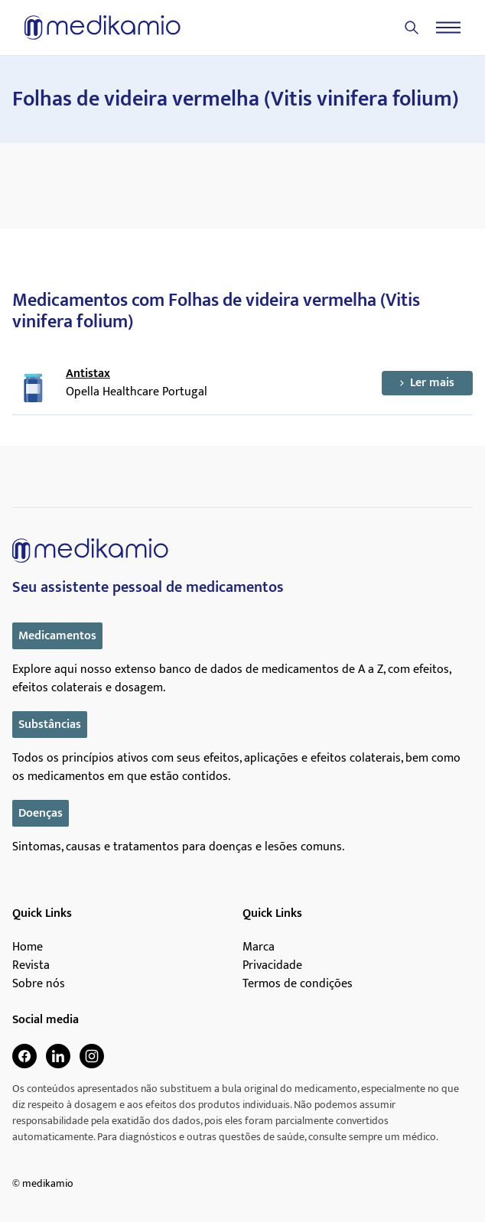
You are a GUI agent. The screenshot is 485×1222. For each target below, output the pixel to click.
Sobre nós (38, 984)
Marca (258, 947)
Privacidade (272, 966)
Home (27, 947)
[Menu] (448, 27)
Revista (31, 966)
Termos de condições (297, 984)
